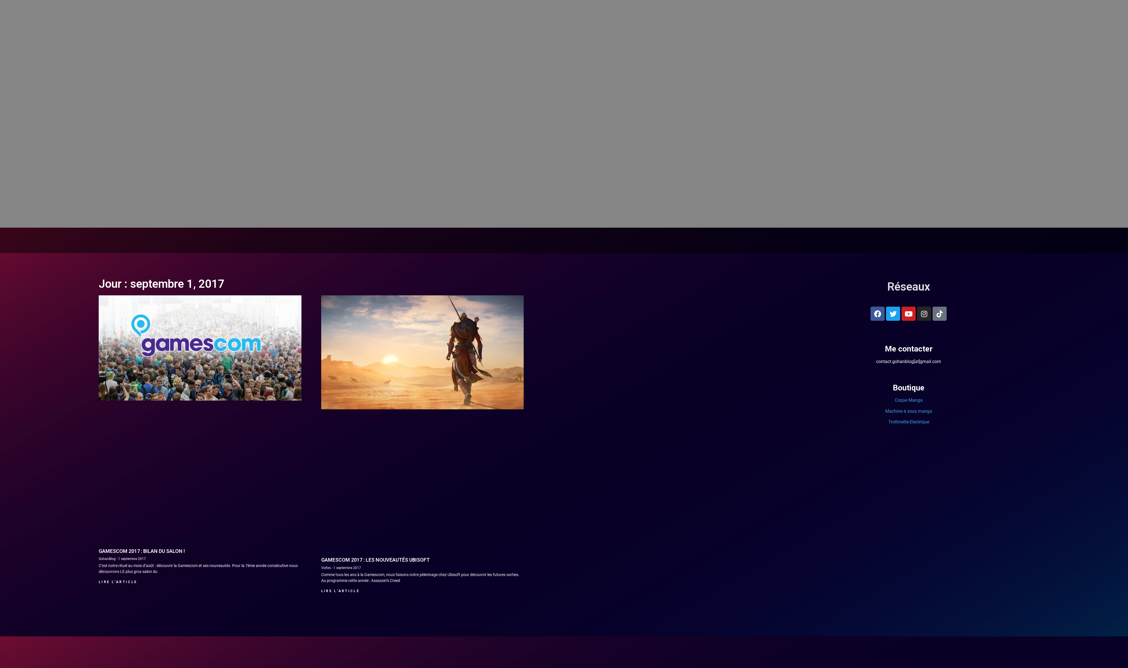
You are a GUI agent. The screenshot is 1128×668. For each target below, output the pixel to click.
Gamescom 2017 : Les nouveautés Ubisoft (375, 560)
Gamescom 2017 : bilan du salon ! (142, 551)
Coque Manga (909, 400)
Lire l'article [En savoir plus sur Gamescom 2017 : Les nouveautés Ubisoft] (340, 591)
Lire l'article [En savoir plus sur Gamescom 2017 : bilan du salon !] (118, 582)
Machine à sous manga (908, 411)
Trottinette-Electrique (908, 422)
